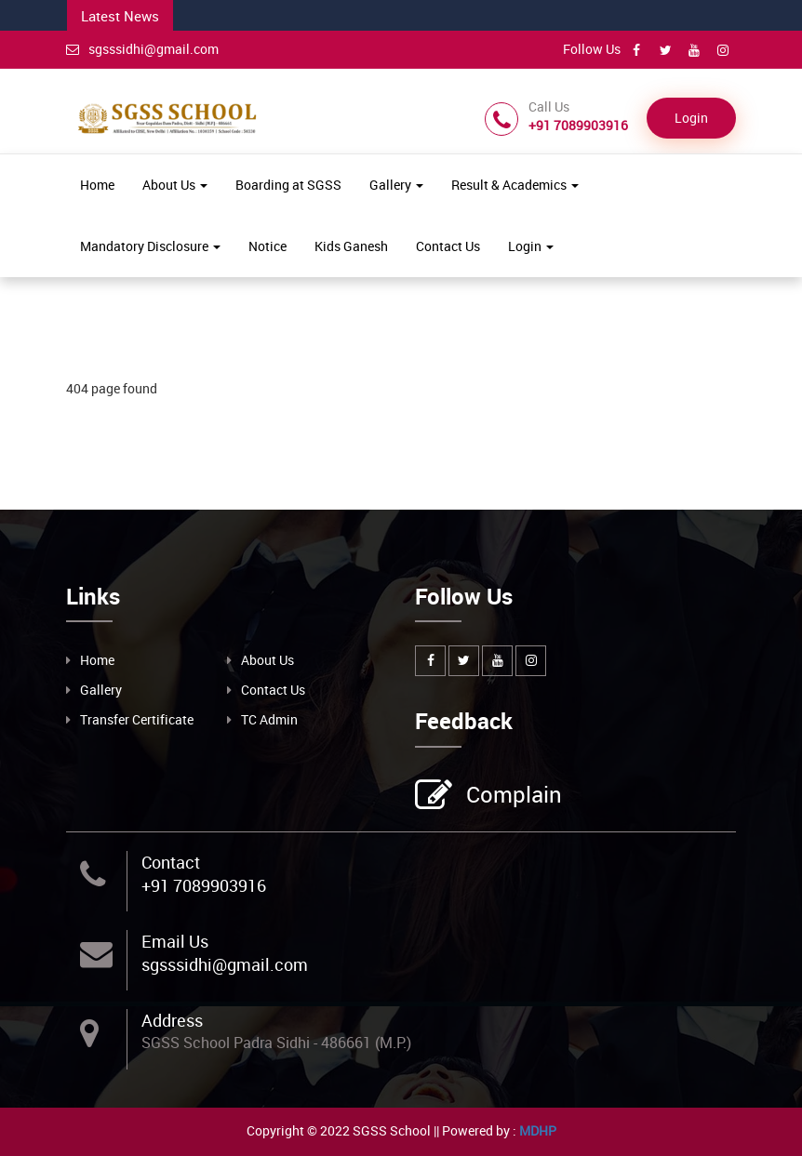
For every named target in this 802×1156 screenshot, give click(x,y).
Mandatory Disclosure (150, 246)
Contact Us (448, 246)
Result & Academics (515, 184)
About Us (174, 184)
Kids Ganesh (351, 246)
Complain (511, 796)
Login (691, 117)
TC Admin (269, 719)
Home (97, 184)
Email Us (174, 941)
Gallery (396, 184)
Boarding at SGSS (288, 184)
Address (172, 1020)
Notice (267, 246)
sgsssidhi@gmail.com (142, 49)
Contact (170, 862)
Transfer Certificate (137, 719)
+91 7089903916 (203, 885)
